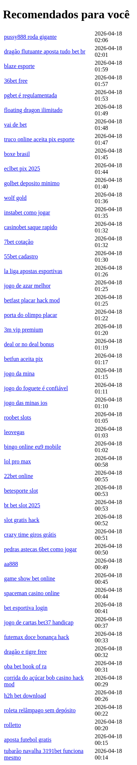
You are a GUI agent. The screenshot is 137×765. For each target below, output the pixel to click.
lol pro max (17, 461)
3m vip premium (23, 329)
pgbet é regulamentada (30, 95)
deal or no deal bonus (29, 344)
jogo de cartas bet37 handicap (38, 622)
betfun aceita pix (23, 359)
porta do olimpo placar (30, 315)
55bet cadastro (21, 256)
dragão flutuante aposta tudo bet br (44, 51)
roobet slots (17, 417)
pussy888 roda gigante (30, 37)
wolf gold (15, 198)
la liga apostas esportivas (33, 271)
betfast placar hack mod (32, 300)
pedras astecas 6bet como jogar (40, 549)
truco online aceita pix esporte (39, 139)
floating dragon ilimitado (33, 110)
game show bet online (29, 578)
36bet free (15, 81)
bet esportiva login (25, 608)
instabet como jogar (27, 212)
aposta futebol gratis (28, 739)
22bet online (18, 476)
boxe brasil (17, 154)
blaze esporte (19, 66)
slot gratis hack (21, 520)
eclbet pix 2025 (22, 168)
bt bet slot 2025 (22, 505)
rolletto (12, 725)
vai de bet (15, 125)
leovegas (14, 432)
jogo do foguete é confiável (36, 388)
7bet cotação (18, 242)
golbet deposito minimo (32, 183)
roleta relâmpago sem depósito (40, 710)
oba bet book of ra (25, 666)
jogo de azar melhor (27, 286)
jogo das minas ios (25, 403)
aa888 (11, 564)
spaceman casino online (32, 593)
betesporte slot (21, 491)
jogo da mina (19, 373)
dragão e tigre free (25, 652)
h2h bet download (25, 696)
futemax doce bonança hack (36, 637)
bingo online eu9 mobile (32, 447)
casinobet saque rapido (30, 227)
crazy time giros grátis (30, 534)
